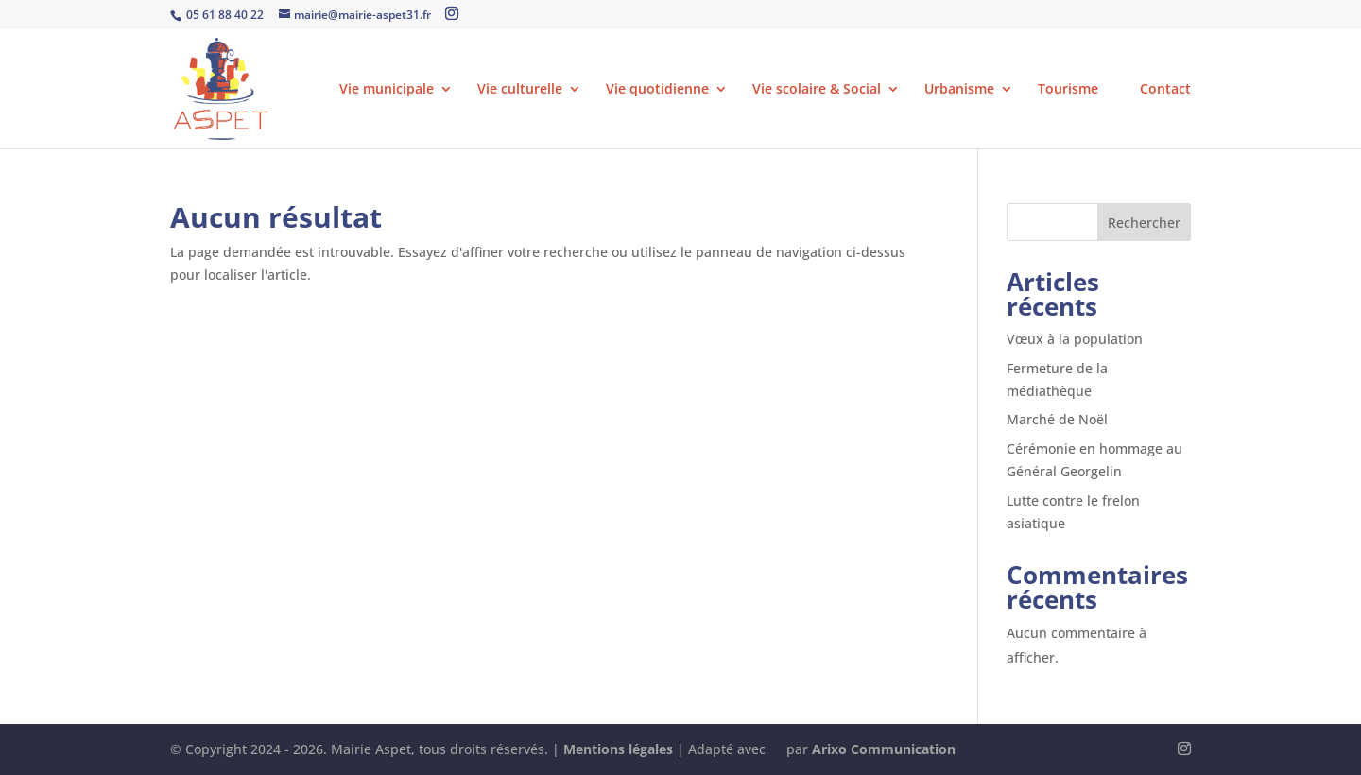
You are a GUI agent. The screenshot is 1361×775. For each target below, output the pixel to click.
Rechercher (1144, 223)
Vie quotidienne (657, 89)
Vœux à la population (1075, 339)
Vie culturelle (519, 89)
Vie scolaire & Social (816, 89)
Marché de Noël (1057, 419)
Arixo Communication (884, 749)
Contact (1165, 89)
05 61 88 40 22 (223, 15)
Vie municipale (386, 89)
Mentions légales (618, 749)
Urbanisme (959, 89)
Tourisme (1076, 89)
